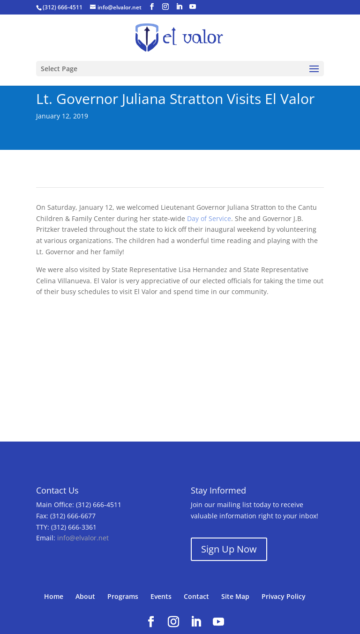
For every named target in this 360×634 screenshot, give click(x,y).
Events (161, 596)
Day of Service (209, 218)
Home (53, 596)
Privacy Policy (284, 596)
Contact (196, 596)
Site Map (235, 596)
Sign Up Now (229, 549)
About (85, 596)
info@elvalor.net (83, 537)
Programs (122, 596)
